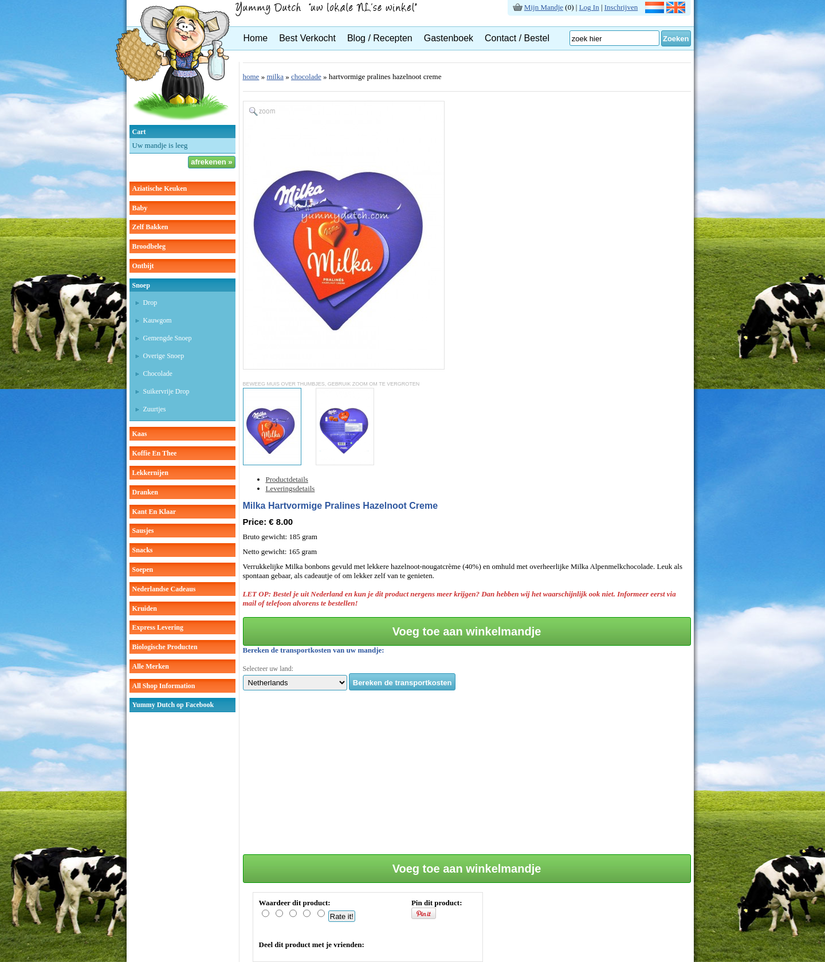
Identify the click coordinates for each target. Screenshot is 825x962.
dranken (145, 492)
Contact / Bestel (517, 38)
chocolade (157, 374)
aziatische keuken (159, 188)
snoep (141, 285)
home (251, 76)
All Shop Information (163, 686)
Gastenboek (448, 38)
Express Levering (157, 627)
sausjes (143, 531)
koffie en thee (154, 453)
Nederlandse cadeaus (164, 589)
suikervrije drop (166, 391)
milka (275, 76)
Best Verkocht (307, 38)
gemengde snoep (167, 338)
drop (150, 303)
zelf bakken (150, 227)
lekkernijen (150, 473)
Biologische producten (165, 647)
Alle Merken (150, 666)
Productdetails (287, 479)
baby (140, 208)
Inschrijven (621, 7)
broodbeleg (149, 246)
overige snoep (163, 356)
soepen (143, 570)
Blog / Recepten (379, 38)
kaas (139, 434)
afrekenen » (211, 162)
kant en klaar (154, 512)
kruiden (144, 608)
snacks (142, 550)
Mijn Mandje (543, 7)
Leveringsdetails (290, 488)
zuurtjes (154, 409)
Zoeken (676, 38)
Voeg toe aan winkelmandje (466, 631)
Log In (589, 7)
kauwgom (157, 320)
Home (255, 38)
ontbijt (143, 266)
